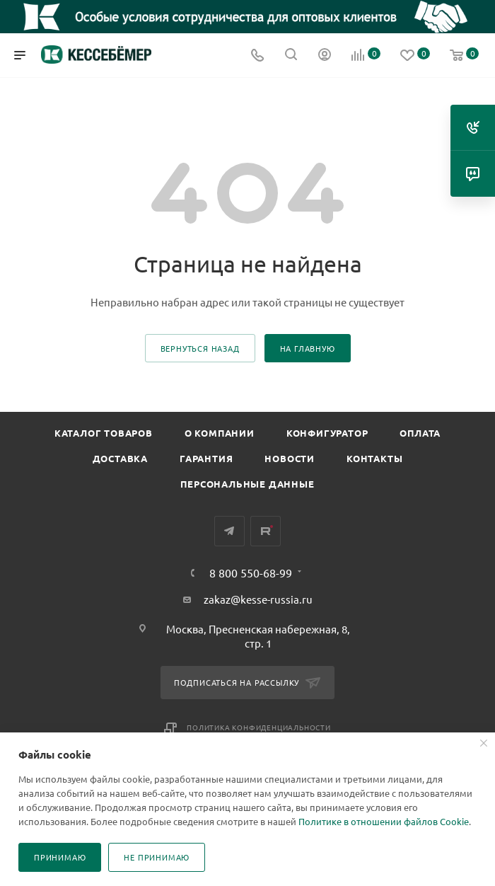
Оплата (420, 433)
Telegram (229, 531)
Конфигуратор (327, 433)
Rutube (265, 531)
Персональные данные (247, 484)
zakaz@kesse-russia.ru (258, 599)
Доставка (120, 458)
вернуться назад (200, 348)
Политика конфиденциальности (259, 727)
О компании (220, 433)
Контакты (374, 458)
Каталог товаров (103, 433)
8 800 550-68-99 (250, 572)
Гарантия (206, 458)
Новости (289, 458)
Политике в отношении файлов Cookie (383, 821)
